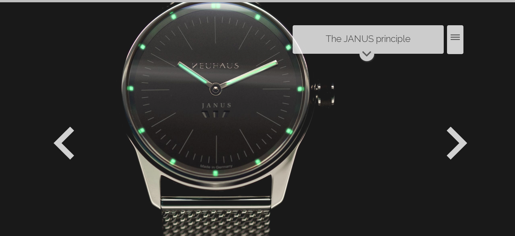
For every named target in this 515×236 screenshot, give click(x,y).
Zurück (64, 143)
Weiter (457, 143)
